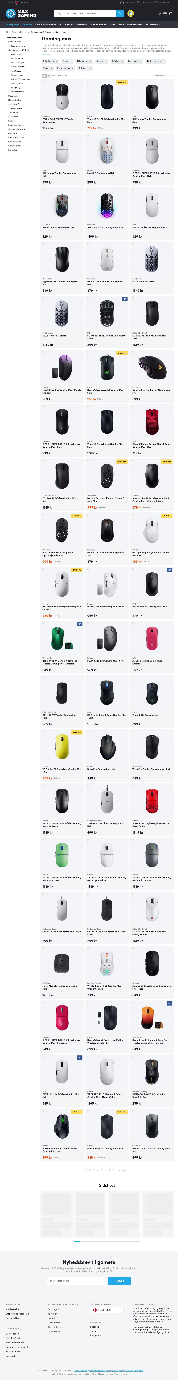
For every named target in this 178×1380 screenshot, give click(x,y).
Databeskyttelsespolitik (18, 1347)
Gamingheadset (56, 1327)
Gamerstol (82, 25)
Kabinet (11, 121)
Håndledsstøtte (18, 67)
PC (60, 25)
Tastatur (52, 1314)
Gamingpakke (17, 83)
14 (119, 1170)
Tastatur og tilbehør (17, 46)
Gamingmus (54, 1309)
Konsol (69, 25)
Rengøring (15, 88)
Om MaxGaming (14, 1338)
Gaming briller (14, 146)
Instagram (95, 1335)
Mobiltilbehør (98, 25)
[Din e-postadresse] (76, 1281)
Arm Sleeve (16, 71)
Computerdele (14, 142)
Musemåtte (13, 96)
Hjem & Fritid (116, 25)
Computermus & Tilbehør (41, 32)
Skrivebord (13, 117)
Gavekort (129, 3)
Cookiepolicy (12, 1334)
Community (144, 2)
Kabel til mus (17, 75)
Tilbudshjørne (135, 25)
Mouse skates (17, 58)
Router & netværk (16, 138)
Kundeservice (164, 3)
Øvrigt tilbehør (17, 92)
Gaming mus (60, 32)
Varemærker (152, 25)
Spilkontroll (13, 113)
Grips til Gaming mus (20, 79)
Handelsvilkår (13, 1318)
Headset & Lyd (14, 100)
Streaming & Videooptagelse (15, 106)
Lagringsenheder (15, 125)
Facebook (95, 1327)
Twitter (93, 1331)
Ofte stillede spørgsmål (17, 1314)
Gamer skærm (14, 42)
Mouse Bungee (17, 63)
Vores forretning (81, 1371)
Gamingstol (54, 1323)
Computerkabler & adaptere (16, 131)
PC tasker (12, 150)
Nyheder (27, 25)
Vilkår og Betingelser (134, 1371)
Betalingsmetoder (15, 1343)
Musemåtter (54, 1331)
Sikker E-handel (14, 1351)
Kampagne (13, 25)
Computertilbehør (45, 25)
